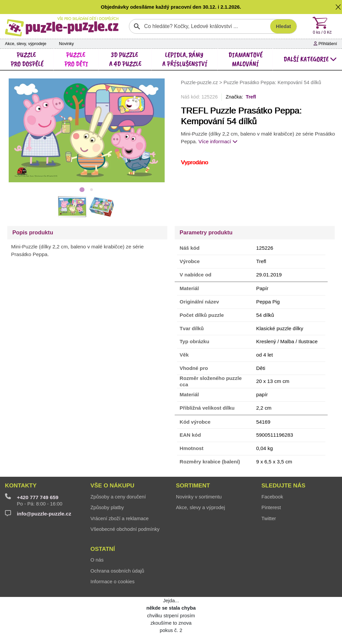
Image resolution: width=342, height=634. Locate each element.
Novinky (66, 43)
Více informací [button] (217, 141)
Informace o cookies (113, 581)
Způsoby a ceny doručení (118, 496)
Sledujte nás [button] (283, 485)
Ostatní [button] (103, 549)
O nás (97, 560)
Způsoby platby (107, 507)
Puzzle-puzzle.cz (200, 82)
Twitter (269, 518)
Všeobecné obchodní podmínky (125, 529)
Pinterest (271, 507)
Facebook (272, 496)
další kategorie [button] (310, 59)
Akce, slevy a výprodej (200, 507)
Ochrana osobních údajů (117, 571)
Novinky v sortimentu (199, 496)
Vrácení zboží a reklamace (120, 518)
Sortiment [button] (193, 485)
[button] (338, 7)
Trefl (251, 96)
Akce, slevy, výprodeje (25, 43)
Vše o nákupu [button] (112, 485)
